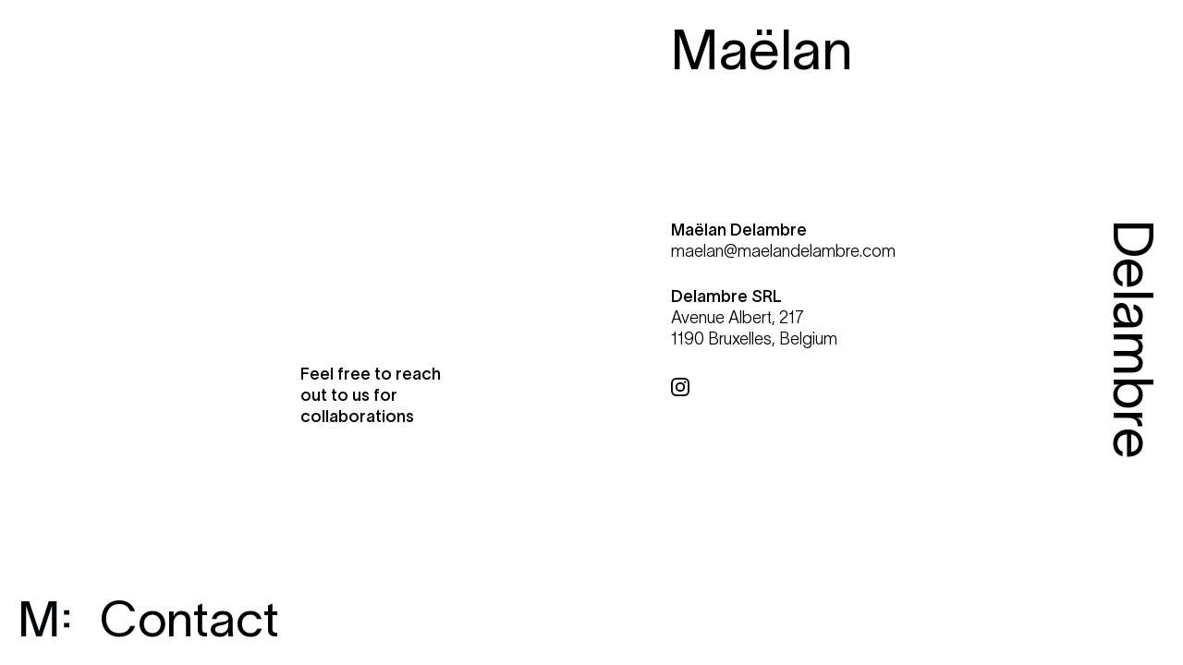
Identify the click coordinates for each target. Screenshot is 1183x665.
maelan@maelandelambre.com (783, 251)
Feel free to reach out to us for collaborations (370, 395)
